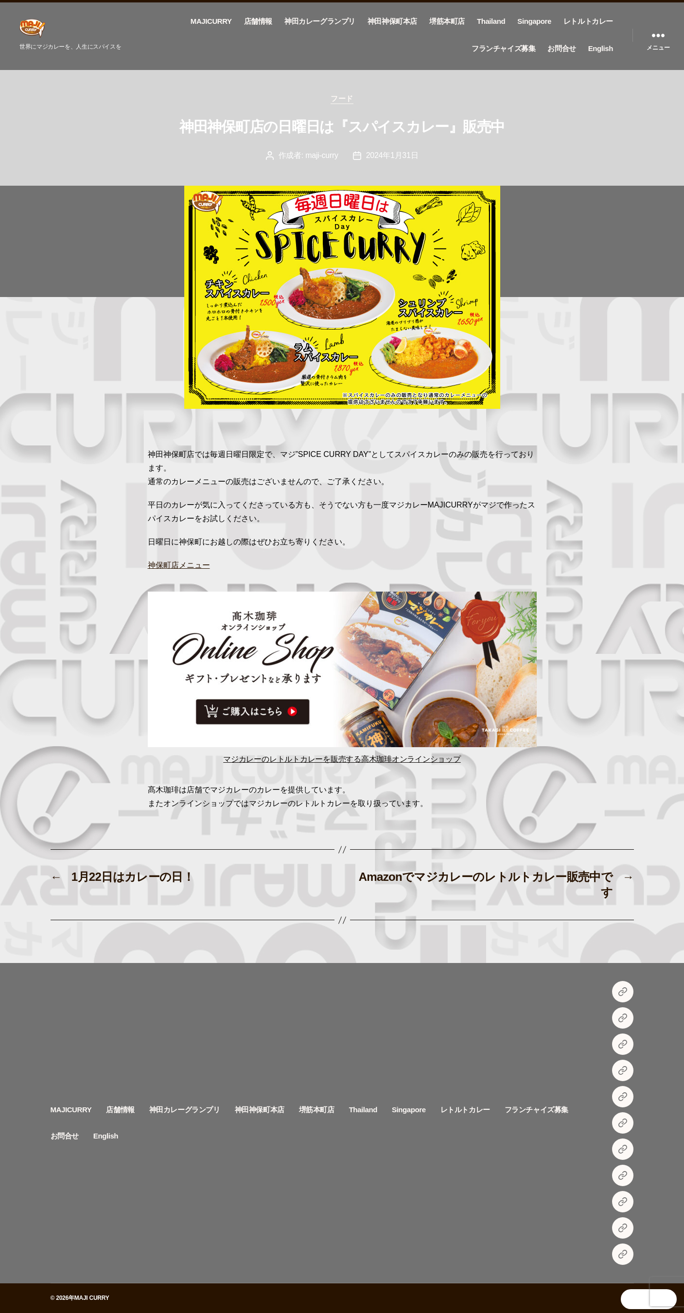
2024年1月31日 (392, 155)
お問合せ (561, 48)
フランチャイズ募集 (503, 48)
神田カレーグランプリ (319, 21)
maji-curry (321, 155)
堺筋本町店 (447, 21)
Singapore (534, 21)
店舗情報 (258, 21)
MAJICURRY (211, 21)
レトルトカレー (588, 21)
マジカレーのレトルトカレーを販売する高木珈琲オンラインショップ (342, 759)
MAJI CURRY (91, 1298)
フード (342, 98)
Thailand (491, 21)
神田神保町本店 (392, 21)
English (600, 48)
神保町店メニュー (179, 565)
